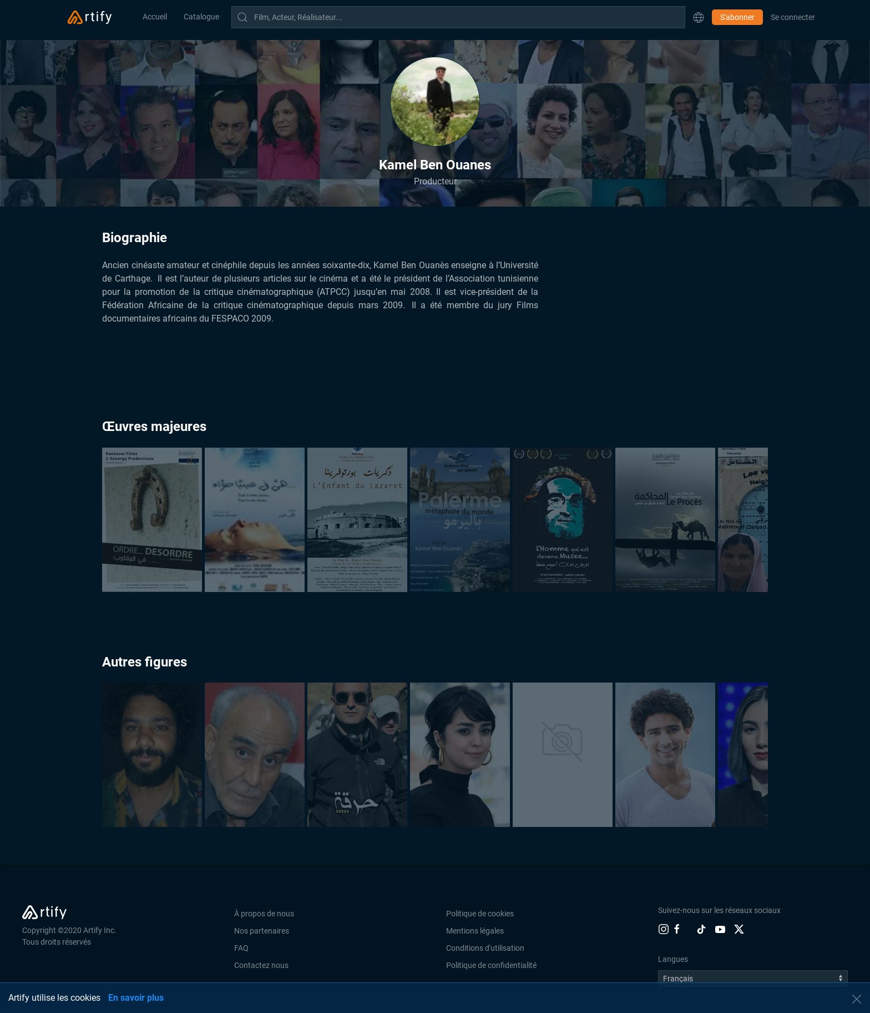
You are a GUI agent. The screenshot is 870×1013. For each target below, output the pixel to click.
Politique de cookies (480, 913)
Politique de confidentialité (491, 965)
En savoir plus (136, 997)
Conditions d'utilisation (485, 948)
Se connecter (793, 17)
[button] (698, 17)
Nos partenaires (261, 930)
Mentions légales (475, 930)
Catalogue (201, 16)
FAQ (241, 948)
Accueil (155, 16)
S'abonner (737, 17)
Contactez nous (261, 965)
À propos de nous (264, 913)
